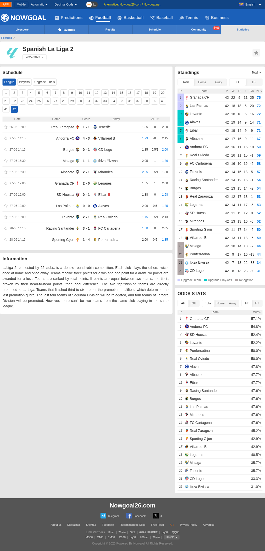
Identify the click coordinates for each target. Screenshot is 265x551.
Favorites (66, 30)
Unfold (170, 537)
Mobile (21, 4)
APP (6, 4)
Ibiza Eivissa (108, 161)
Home (202, 82)
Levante (68, 217)
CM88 (111, 537)
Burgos (68, 150)
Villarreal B (106, 138)
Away (218, 82)
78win (122, 532)
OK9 (132, 532)
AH (183, 303)
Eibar (102, 195)
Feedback (108, 524)
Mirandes (105, 172)
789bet (144, 537)
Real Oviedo (108, 217)
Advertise (208, 524)
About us (55, 524)
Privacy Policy (188, 524)
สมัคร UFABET (148, 532)
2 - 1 (86, 172)
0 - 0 (86, 206)
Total (186, 82)
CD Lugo (105, 150)
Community (205, 28)
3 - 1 (86, 228)
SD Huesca (65, 195)
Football (100, 18)
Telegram (109, 515)
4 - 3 (86, 138)
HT (254, 82)
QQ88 (175, 532)
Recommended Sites (132, 524)
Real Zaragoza (62, 127)
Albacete (67, 172)
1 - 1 (86, 127)
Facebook (136, 515)
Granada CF (64, 183)
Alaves (103, 206)
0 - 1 (86, 150)
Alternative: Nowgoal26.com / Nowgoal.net (132, 4)
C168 (100, 537)
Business (217, 18)
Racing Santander (60, 228)
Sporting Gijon (63, 240)
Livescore (22, 29)
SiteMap (91, 524)
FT (238, 82)
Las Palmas (65, 206)
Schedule (154, 29)
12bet (111, 532)
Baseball (161, 18)
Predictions (68, 18)
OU (194, 303)
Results (111, 29)
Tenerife (104, 127)
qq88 (165, 532)
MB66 (89, 537)
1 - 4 (86, 240)
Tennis (189, 18)
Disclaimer (73, 524)
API (172, 524)
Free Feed (157, 524)
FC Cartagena (109, 228)
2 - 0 (86, 183)
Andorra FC (65, 138)
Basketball (131, 18)
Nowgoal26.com (133, 505)
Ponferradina (108, 240)
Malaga (68, 161)
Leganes (105, 183)
